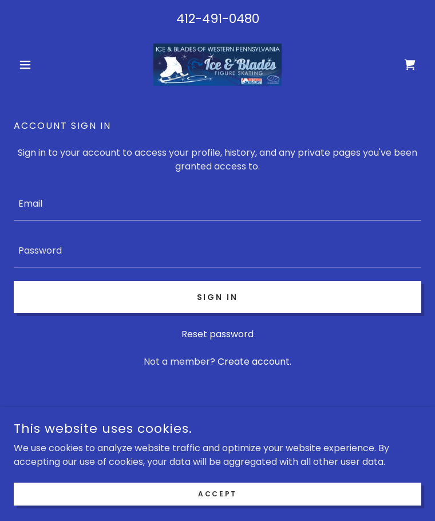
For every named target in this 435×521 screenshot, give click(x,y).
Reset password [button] (217, 334)
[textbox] (217, 203)
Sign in (218, 297)
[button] (44, 64)
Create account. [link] (254, 361)
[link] (217, 65)
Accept (217, 509)
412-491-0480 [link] (217, 18)
